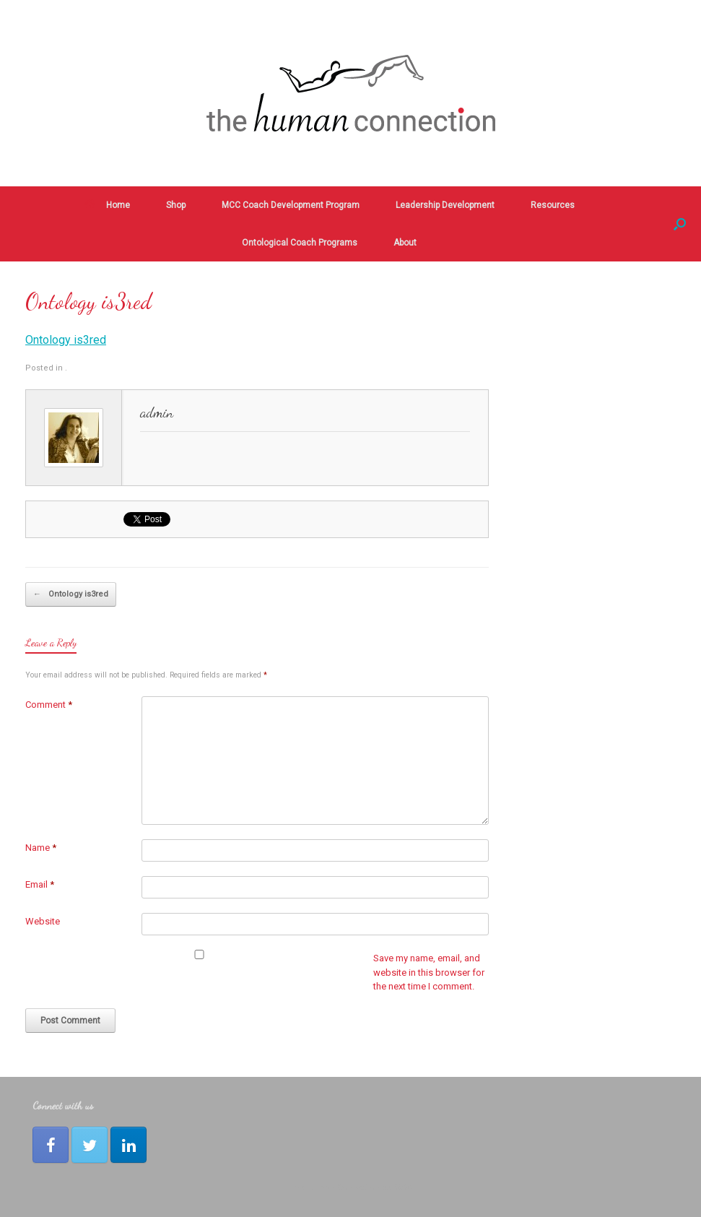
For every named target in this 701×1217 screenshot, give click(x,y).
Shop (176, 205)
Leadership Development (445, 205)
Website (42, 921)
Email (39, 884)
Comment (48, 704)
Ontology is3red (65, 340)
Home (107, 205)
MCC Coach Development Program (291, 205)
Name (40, 847)
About (405, 243)
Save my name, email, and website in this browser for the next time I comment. (428, 972)
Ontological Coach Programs (299, 243)
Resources (553, 205)
